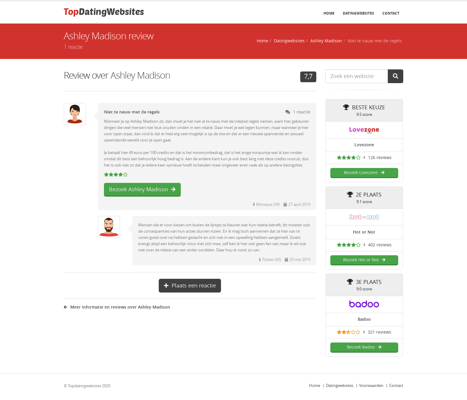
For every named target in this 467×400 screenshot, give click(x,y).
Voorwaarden (371, 385)
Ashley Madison (326, 40)
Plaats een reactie (190, 285)
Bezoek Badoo (364, 347)
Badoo (364, 319)
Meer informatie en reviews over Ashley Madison (117, 307)
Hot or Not (364, 232)
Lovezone (364, 144)
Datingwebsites (358, 13)
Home (328, 13)
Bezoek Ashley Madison (142, 189)
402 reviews (380, 245)
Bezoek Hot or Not (364, 259)
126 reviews (380, 157)
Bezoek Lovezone (364, 172)
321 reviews (379, 332)
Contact (390, 13)
